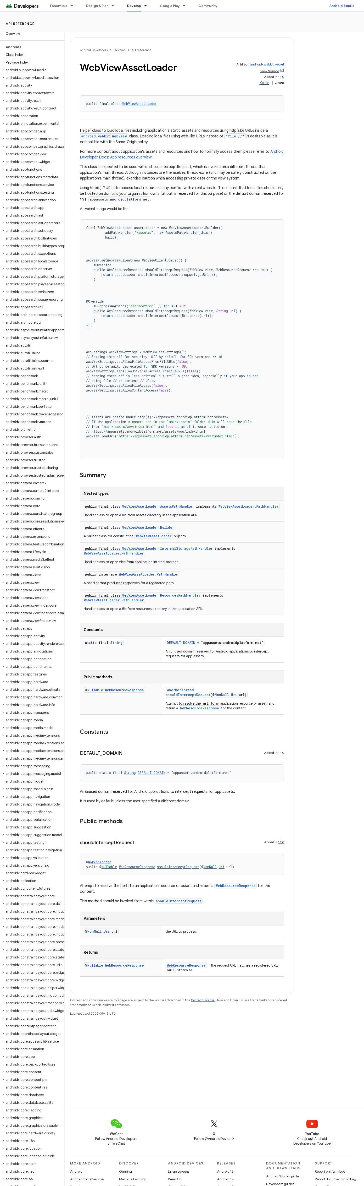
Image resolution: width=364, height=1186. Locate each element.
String (116, 642)
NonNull (222, 694)
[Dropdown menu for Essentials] (73, 5)
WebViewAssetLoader (139, 103)
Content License (203, 1000)
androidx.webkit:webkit (267, 64)
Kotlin (264, 83)
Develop (119, 50)
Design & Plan (97, 6)
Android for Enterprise (87, 1179)
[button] (31, 70)
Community (208, 6)
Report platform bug (330, 1171)
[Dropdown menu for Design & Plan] (114, 5)
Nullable (95, 690)
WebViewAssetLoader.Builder (148, 527)
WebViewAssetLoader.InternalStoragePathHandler (167, 548)
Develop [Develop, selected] (134, 6)
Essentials (58, 6)
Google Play (170, 6)
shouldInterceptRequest (188, 694)
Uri (234, 694)
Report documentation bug (335, 1179)
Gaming (125, 1171)
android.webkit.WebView (104, 136)
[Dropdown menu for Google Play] (186, 5)
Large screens (178, 1171)
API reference (20, 24)
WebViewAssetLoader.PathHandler (248, 506)
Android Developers (94, 50)
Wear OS (175, 1179)
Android (76, 1171)
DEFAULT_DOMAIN (181, 642)
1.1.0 (281, 77)
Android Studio (342, 6)
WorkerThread (181, 690)
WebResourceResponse (124, 690)
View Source (269, 71)
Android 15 (225, 1171)
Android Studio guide (282, 1176)
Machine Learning (132, 1179)
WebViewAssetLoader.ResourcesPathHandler (161, 595)
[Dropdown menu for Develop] (147, 5)
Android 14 (225, 1179)
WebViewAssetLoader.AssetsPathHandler (158, 506)
